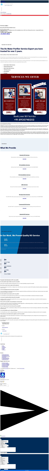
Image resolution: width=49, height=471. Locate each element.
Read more (24, 178)
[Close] (0, 439)
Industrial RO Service (5, 359)
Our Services (4, 347)
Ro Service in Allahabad (5, 364)
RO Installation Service (5, 355)
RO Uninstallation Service (6, 356)
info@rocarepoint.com (5, 327)
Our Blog (3, 348)
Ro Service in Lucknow (5, 365)
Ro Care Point (6, 368)
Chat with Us (2, 436)
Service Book (26, 470)
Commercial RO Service (5, 358)
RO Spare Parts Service (5, 357)
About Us (3, 346)
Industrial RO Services (24, 214)
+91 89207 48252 (2, 1)
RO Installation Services (24, 165)
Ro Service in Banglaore (5, 363)
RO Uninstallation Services (24, 174)
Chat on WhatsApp (3, 12)
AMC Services (24, 184)
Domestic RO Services (24, 155)
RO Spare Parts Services (24, 194)
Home (3, 345)
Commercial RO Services (24, 204)
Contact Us (3, 349)
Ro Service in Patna (5, 366)
